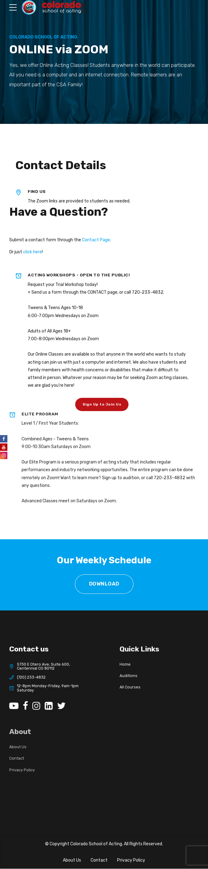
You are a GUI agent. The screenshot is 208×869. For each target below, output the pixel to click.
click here (32, 252)
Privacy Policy (131, 860)
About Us (72, 860)
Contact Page (96, 240)
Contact (99, 860)
